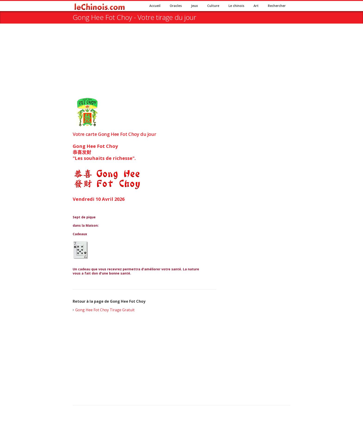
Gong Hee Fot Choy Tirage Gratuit (105, 309)
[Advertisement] (181, 65)
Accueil (154, 5)
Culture (213, 5)
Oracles (176, 5)
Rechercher (277, 5)
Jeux (194, 5)
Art (256, 5)
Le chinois (236, 5)
